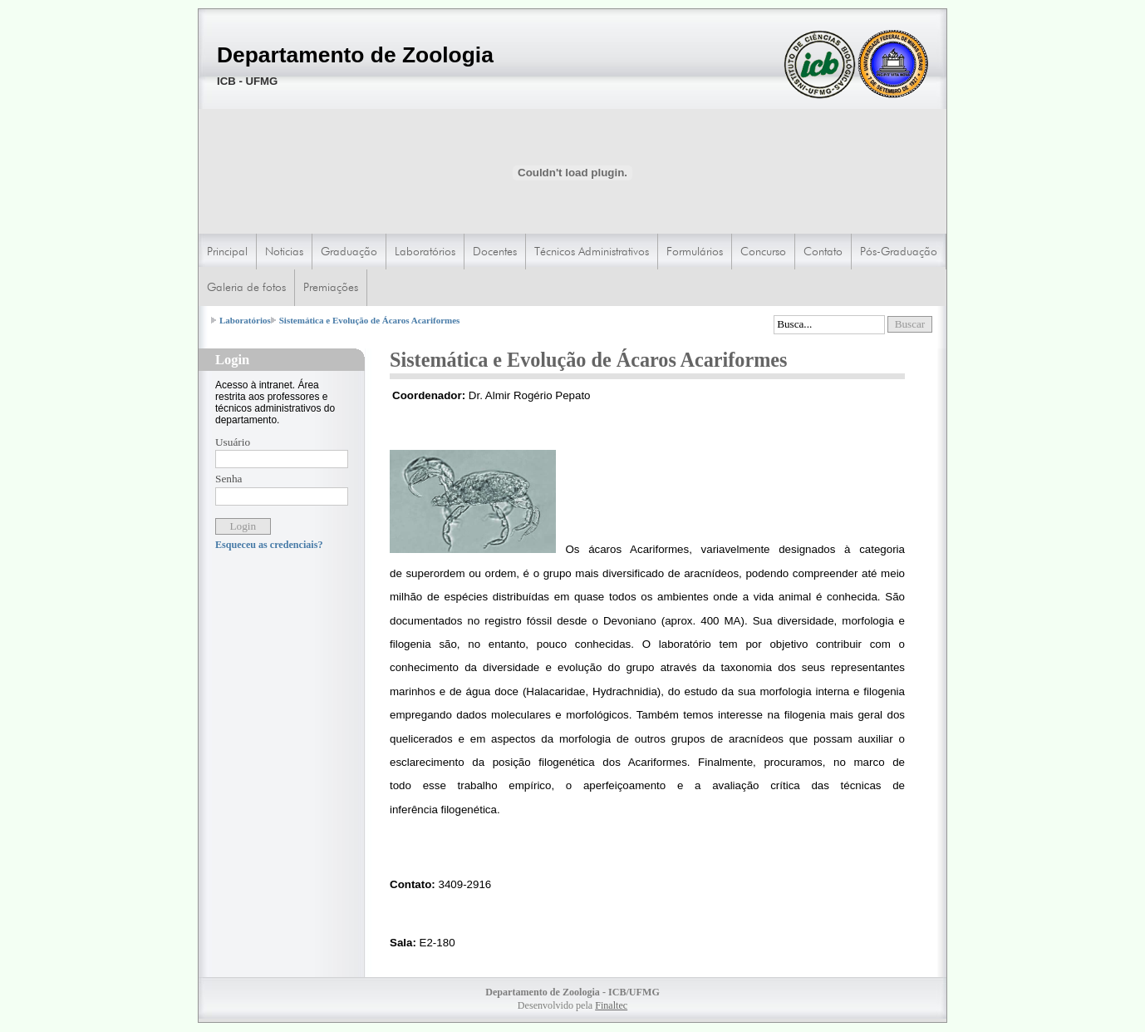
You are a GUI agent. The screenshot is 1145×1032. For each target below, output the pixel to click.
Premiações (330, 287)
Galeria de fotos (246, 287)
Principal (227, 251)
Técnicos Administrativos (591, 251)
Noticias (284, 251)
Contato (823, 251)
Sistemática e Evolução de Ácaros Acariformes (369, 320)
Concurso (763, 251)
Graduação (349, 251)
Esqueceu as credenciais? (268, 545)
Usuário (232, 442)
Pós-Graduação (898, 251)
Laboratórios (425, 251)
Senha (229, 478)
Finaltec (611, 1005)
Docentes (495, 251)
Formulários (694, 251)
